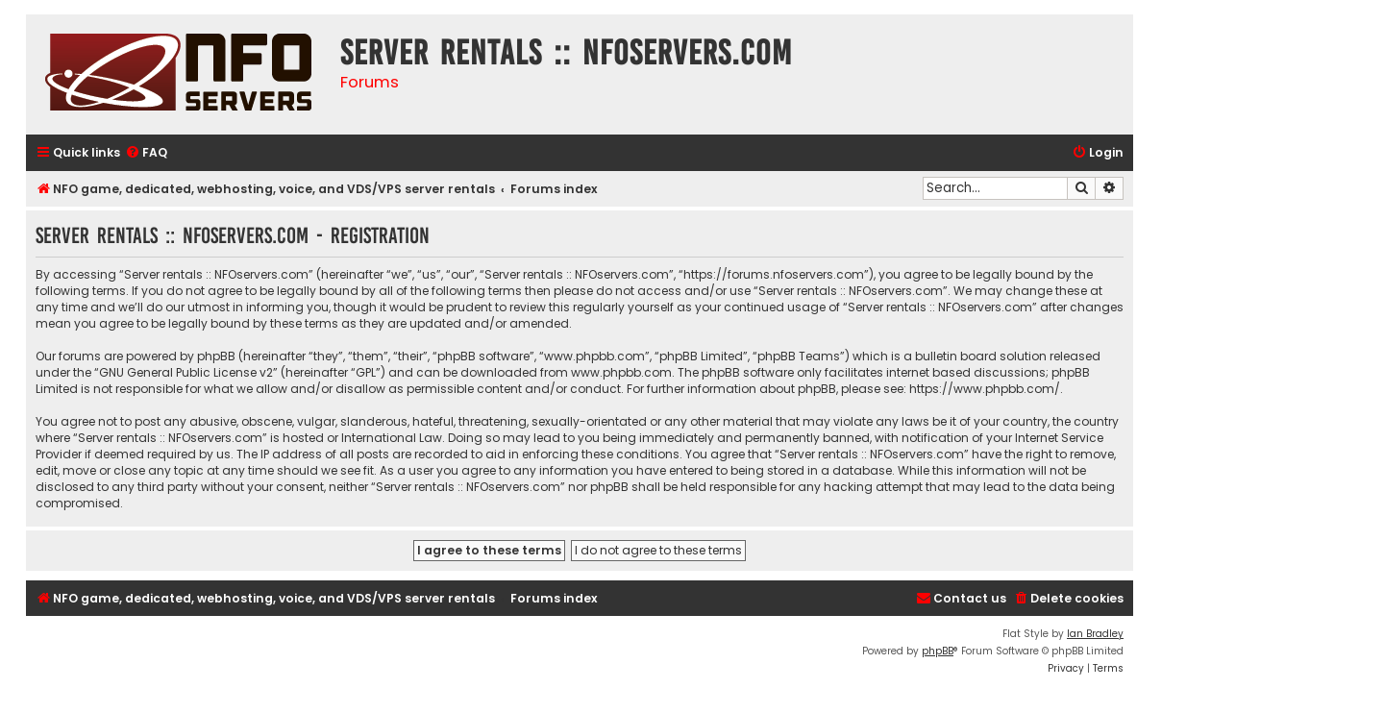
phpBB (937, 651)
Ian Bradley (1095, 634)
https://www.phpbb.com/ (984, 389)
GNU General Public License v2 (186, 372)
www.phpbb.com (621, 372)
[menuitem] (146, 153)
